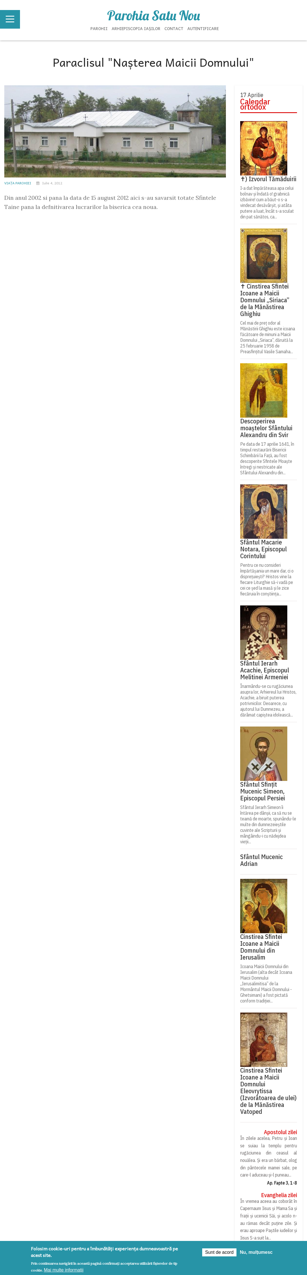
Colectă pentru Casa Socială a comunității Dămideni (254, 466)
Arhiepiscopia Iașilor (136, 28)
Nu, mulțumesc (256, 1252)
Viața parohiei (17, 183)
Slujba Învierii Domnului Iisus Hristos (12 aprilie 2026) (50, 466)
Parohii (99, 28)
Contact (173, 28)
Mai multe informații (64, 1270)
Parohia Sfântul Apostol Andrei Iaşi (37, 450)
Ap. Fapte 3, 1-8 (282, 1182)
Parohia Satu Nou (153, 15)
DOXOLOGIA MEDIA (109, 932)
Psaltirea (251, 282)
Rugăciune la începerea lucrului (268, 264)
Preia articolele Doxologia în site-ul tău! (269, 574)
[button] (104, 823)
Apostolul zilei (280, 1132)
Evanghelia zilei (279, 1195)
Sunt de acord (219, 1252)
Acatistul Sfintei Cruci (265, 348)
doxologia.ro (282, 566)
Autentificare (203, 28)
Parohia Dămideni (121, 450)
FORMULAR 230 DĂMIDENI (149, 461)
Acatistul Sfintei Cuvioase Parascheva (265, 331)
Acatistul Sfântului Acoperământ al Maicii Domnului (266, 304)
